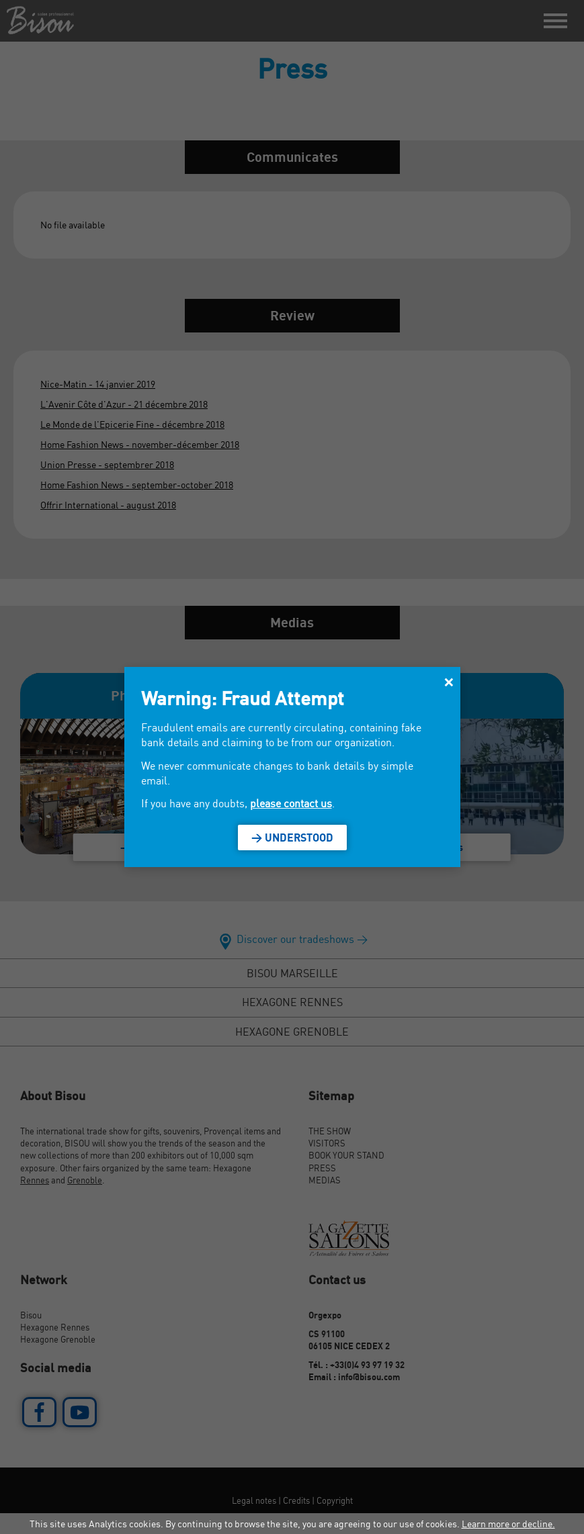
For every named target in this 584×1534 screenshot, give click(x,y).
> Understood (292, 837)
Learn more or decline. (508, 1523)
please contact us (291, 803)
